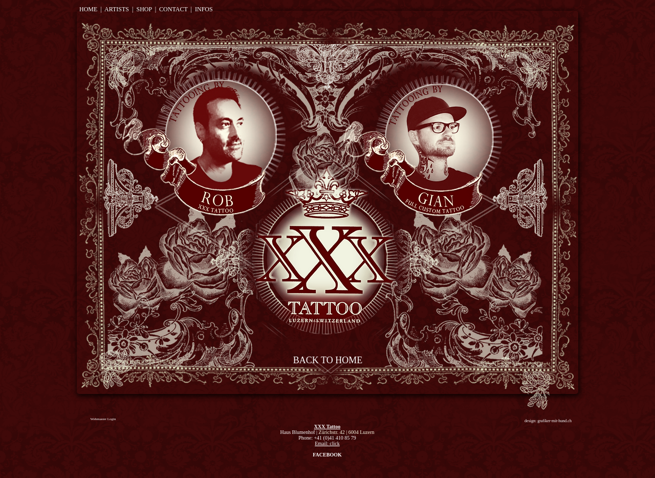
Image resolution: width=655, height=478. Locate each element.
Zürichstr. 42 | (333, 432)
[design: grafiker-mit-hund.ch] (548, 421)
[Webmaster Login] (103, 419)
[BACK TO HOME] (328, 360)
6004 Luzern (361, 432)
